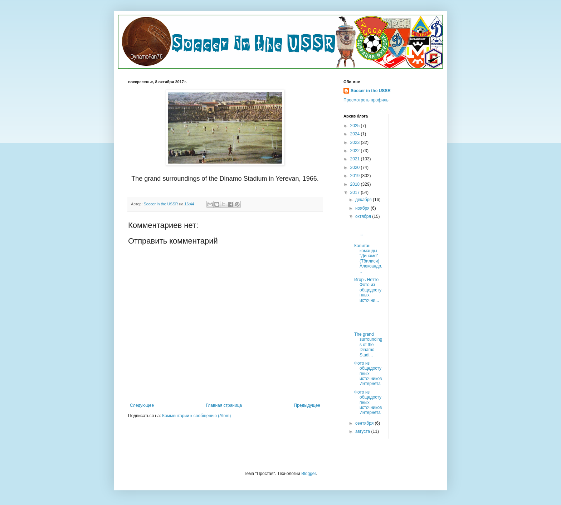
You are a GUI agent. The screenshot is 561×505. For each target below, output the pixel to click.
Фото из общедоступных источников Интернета (368, 373)
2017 (355, 192)
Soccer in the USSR (371, 90)
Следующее (142, 405)
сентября (365, 423)
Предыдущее (307, 405)
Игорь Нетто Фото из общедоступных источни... (367, 290)
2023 (355, 142)
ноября (363, 208)
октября (363, 216)
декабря (364, 199)
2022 (355, 150)
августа (363, 431)
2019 (355, 175)
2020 (355, 167)
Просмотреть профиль (366, 100)
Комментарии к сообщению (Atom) (196, 415)
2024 (355, 133)
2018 (355, 184)
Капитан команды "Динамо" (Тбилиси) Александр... (368, 258)
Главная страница (224, 405)
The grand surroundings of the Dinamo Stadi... (368, 345)
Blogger (308, 473)
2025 (355, 125)
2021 (355, 158)
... (368, 228)
